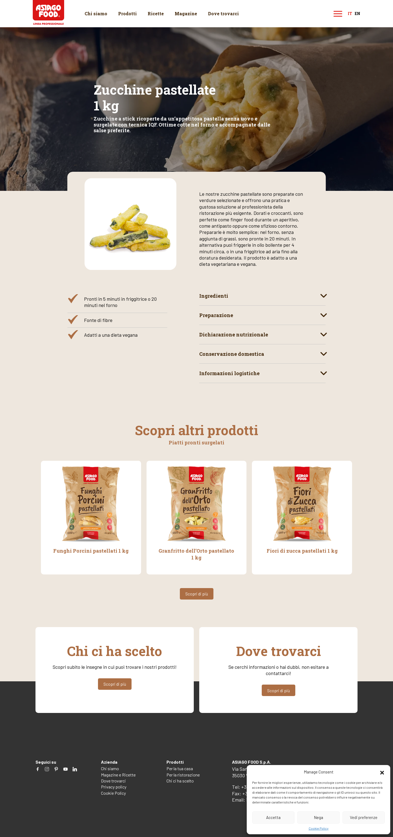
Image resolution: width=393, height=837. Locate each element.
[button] (382, 772)
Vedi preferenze (363, 817)
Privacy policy (113, 786)
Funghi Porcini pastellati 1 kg (91, 550)
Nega (318, 817)
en (357, 13)
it (350, 13)
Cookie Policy (319, 828)
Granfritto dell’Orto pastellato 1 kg (196, 554)
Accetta (273, 817)
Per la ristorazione (183, 774)
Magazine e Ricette (118, 774)
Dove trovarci (223, 13)
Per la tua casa (179, 768)
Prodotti (127, 13)
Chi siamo (96, 13)
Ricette (156, 13)
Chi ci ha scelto (180, 780)
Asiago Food (48, 12)
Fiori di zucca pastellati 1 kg (302, 550)
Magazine (186, 13)
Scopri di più (196, 593)
